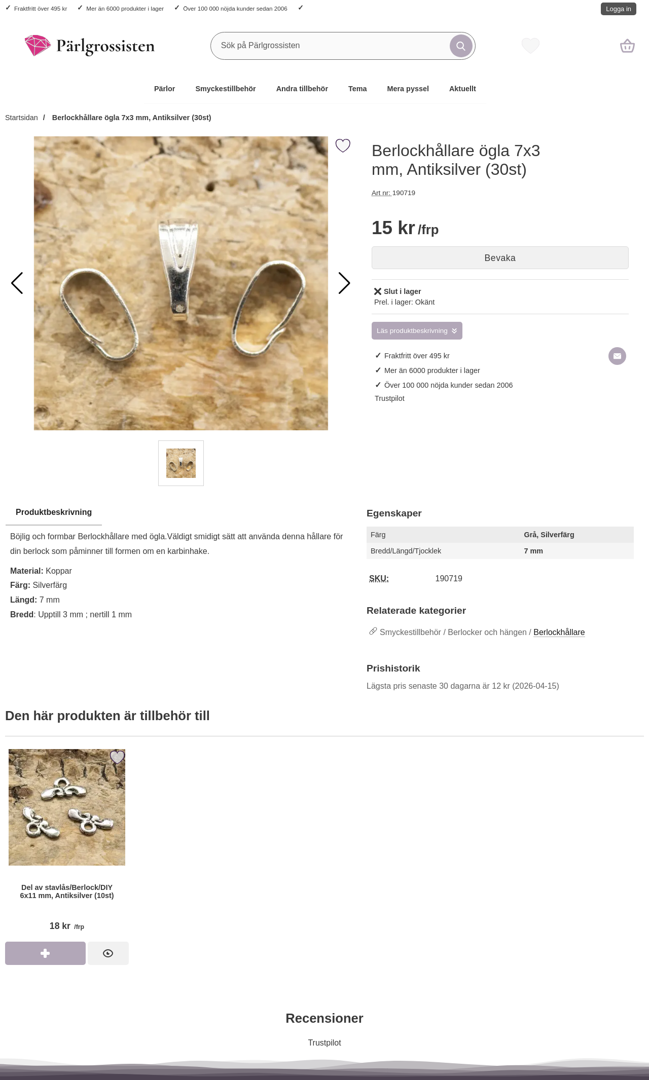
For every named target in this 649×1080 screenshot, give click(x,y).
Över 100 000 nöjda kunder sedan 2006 (235, 8)
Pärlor (164, 89)
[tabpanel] (180, 583)
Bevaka (500, 258)
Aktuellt (462, 89)
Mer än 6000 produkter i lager (125, 8)
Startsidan (21, 118)
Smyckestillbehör (225, 89)
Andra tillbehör (302, 89)
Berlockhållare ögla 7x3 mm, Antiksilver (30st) (130, 118)
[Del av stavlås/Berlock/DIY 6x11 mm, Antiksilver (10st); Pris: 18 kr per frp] (67, 844)
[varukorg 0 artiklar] (627, 45)
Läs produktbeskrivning (412, 330)
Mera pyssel (408, 89)
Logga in (618, 9)
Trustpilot (390, 398)
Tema (357, 89)
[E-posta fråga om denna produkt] (617, 356)
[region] (180, 513)
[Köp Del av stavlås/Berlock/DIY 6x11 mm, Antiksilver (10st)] (45, 953)
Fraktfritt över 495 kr (40, 8)
